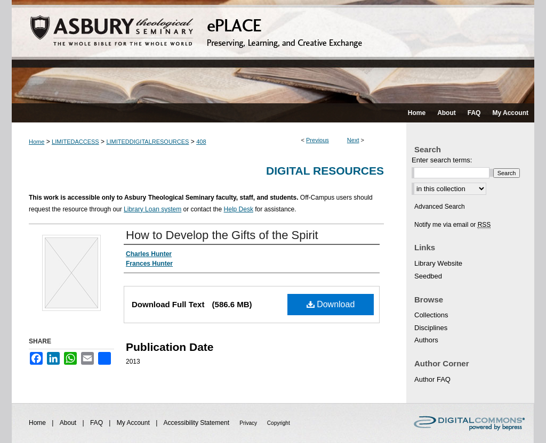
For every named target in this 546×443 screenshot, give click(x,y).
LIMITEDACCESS (75, 141)
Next (353, 140)
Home (36, 141)
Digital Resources (325, 171)
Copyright (278, 423)
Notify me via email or (452, 224)
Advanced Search (439, 206)
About (69, 422)
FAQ (97, 422)
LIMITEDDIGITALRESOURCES (147, 141)
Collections (431, 315)
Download (331, 304)
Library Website (438, 263)
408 (201, 141)
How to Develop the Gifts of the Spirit (222, 235)
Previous (317, 140)
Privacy (249, 423)
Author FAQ (432, 379)
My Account (134, 422)
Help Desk (238, 209)
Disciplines (430, 328)
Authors (426, 340)
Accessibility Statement (197, 422)
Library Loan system (152, 209)
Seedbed (428, 276)
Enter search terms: (442, 160)
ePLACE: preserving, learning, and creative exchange (273, 51)
